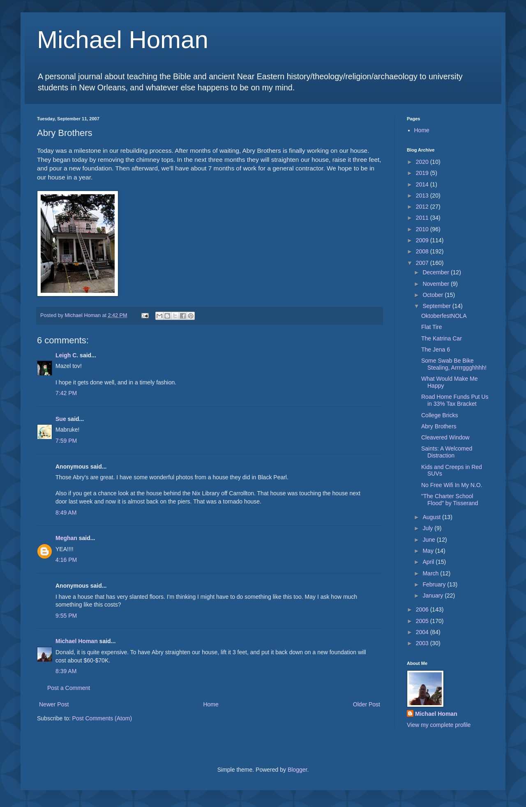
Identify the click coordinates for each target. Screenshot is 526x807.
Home (210, 704)
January (433, 595)
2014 (423, 184)
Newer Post (54, 704)
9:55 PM (66, 615)
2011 (423, 217)
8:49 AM (65, 512)
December (436, 272)
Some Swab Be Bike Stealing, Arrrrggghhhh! (454, 364)
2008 (423, 251)
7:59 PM (66, 440)
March (431, 573)
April (429, 562)
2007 (423, 263)
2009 (423, 240)
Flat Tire (431, 327)
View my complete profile (439, 725)
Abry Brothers (439, 426)
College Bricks (439, 415)
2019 (423, 173)
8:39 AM (65, 671)
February (434, 584)
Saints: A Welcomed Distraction (446, 452)
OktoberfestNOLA (444, 316)
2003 (423, 643)
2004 (423, 632)
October (433, 295)
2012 (423, 206)
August (432, 517)
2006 (423, 609)
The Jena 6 (435, 349)
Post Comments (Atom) (102, 718)
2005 (423, 621)
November (436, 283)
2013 (423, 195)
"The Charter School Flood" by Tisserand (449, 499)
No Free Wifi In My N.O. (451, 485)
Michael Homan (122, 39)
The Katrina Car (441, 338)
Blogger (297, 769)
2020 (423, 162)
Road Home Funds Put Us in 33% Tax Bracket (454, 400)
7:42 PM (66, 393)
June (429, 539)
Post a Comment (68, 688)
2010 (423, 229)
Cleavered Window (445, 437)
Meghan (66, 538)
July (428, 528)
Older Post (366, 704)
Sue (60, 419)
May (428, 550)
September (437, 306)
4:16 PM (66, 559)
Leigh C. (66, 355)
